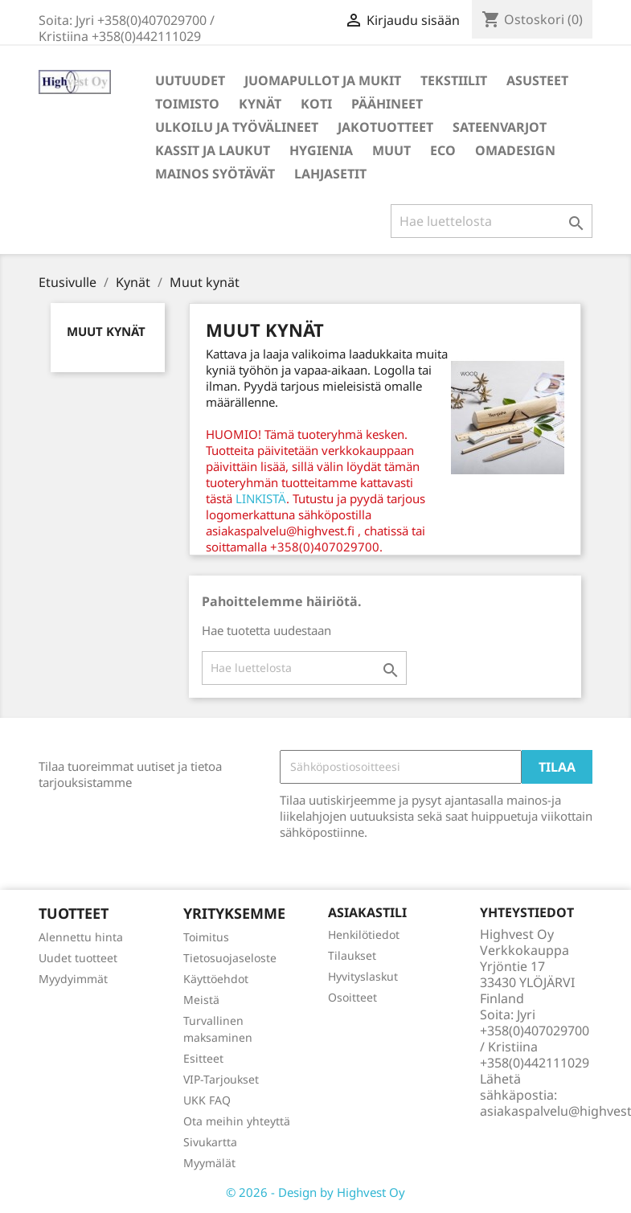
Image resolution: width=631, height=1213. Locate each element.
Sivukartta (210, 1141)
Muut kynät (106, 331)
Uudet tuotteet (78, 957)
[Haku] (491, 221)
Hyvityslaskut (363, 976)
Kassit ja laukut (212, 150)
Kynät (260, 104)
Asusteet (537, 80)
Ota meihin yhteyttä (236, 1121)
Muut (391, 150)
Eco (443, 150)
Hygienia (321, 150)
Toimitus (206, 937)
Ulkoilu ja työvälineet (236, 127)
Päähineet (387, 104)
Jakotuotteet (385, 127)
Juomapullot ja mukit (322, 80)
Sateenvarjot (500, 127)
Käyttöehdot (215, 978)
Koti (316, 104)
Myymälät (209, 1162)
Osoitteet (352, 997)
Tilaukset (352, 955)
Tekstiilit (453, 80)
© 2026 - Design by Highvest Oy (315, 1192)
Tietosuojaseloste (230, 957)
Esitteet (203, 1058)
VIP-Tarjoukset (221, 1079)
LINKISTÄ (261, 498)
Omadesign (515, 150)
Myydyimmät (73, 978)
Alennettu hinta (81, 937)
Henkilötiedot (363, 934)
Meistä (201, 999)
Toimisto (187, 104)
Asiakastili (367, 912)
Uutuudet (190, 80)
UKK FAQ (207, 1100)
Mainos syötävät (215, 173)
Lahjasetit (330, 173)
